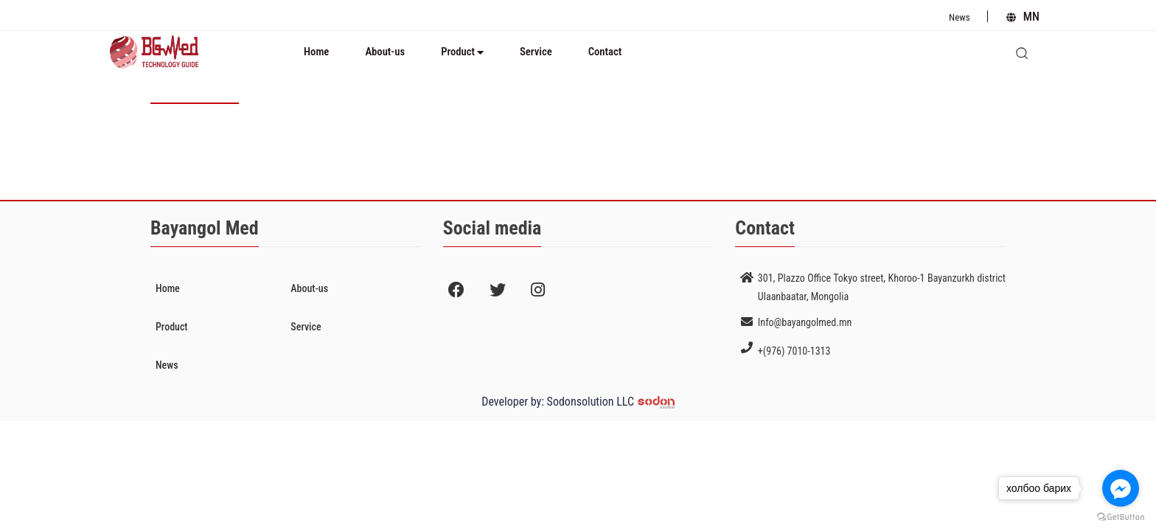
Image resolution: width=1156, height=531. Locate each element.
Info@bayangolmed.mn (805, 322)
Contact (605, 51)
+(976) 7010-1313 (794, 351)
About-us (385, 51)
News (959, 17)
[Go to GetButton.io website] (1120, 516)
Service (536, 51)
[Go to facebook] (1120, 488)
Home (316, 51)
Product (462, 51)
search (1029, 47)
